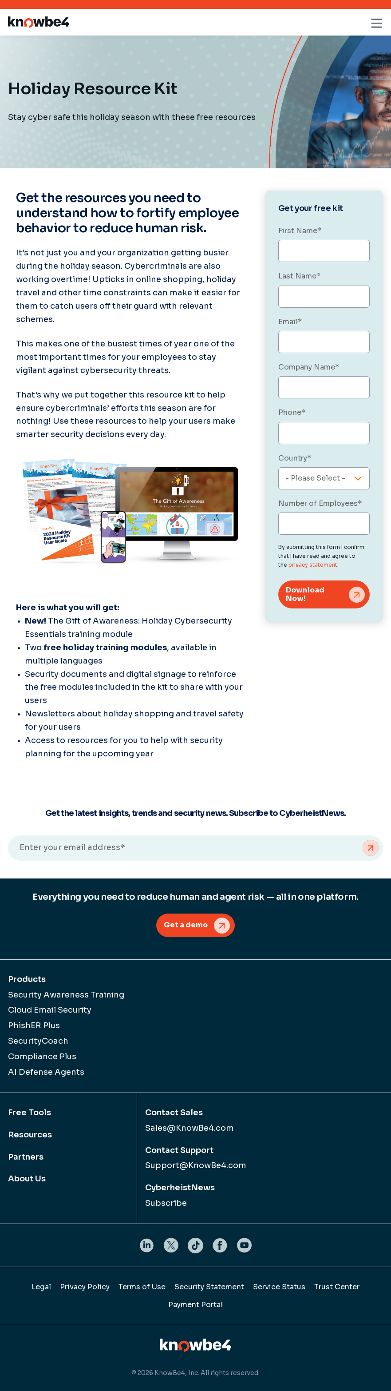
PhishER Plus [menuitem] (34, 1025)
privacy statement (312, 564)
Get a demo (186, 925)
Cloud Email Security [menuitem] (49, 1010)
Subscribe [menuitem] (166, 1203)
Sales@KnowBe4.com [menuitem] (189, 1128)
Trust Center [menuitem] (336, 1287)
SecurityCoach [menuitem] (38, 1041)
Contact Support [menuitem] (179, 1150)
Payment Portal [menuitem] (195, 1304)
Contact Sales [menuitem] (174, 1112)
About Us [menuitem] (27, 1179)
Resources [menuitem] (30, 1135)
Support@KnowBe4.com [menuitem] (195, 1165)
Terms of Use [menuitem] (142, 1287)
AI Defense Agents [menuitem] (46, 1072)
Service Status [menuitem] (279, 1287)
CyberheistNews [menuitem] (180, 1187)
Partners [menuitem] (25, 1157)
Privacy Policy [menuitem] (85, 1287)
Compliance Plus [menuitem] (42, 1056)
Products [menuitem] (27, 979)
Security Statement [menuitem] (209, 1287)
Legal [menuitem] (41, 1287)
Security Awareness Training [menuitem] (66, 995)
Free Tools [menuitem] (29, 1112)
